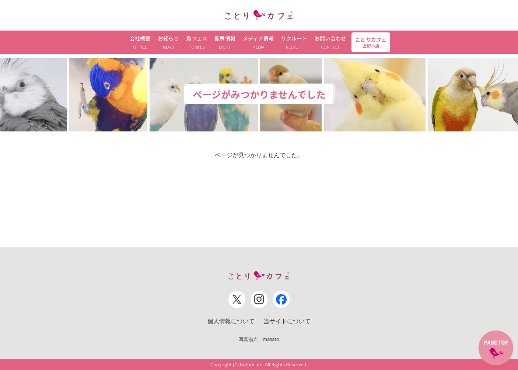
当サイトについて (287, 321)
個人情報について (231, 321)
